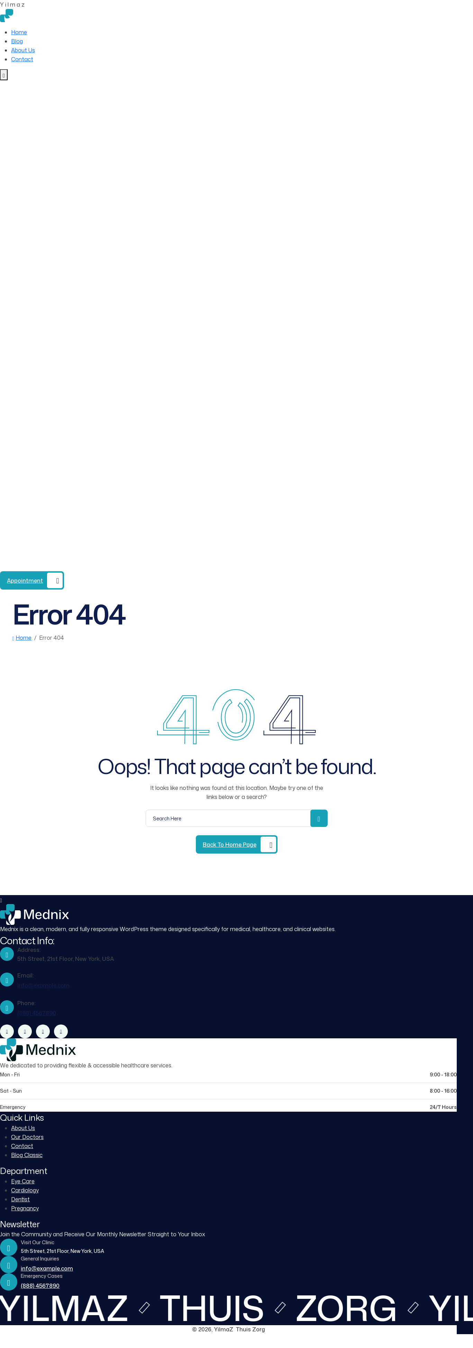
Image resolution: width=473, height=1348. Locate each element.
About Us (23, 50)
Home (19, 32)
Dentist (20, 1199)
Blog (17, 41)
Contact (22, 59)
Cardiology (25, 1190)
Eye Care (23, 1181)
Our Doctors (27, 1137)
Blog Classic (27, 1155)
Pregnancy (25, 1208)
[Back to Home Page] (237, 844)
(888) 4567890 (62, 567)
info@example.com (43, 985)
